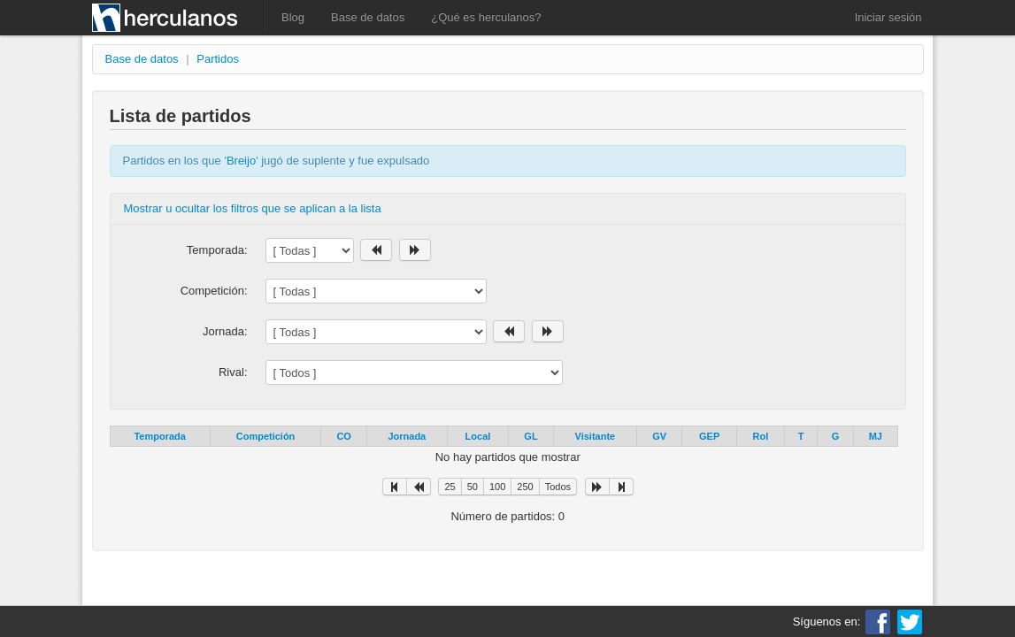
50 (472, 486)
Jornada (407, 436)
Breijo (241, 160)
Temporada (159, 436)
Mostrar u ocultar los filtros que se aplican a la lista (252, 208)
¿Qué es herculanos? (486, 17)
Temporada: (217, 250)
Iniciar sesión (888, 17)
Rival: (233, 372)
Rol (761, 436)
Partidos (217, 58)
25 (449, 486)
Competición (266, 436)
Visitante (595, 436)
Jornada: (225, 331)
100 (497, 486)
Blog (292, 17)
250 (525, 486)
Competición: (214, 290)
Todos (558, 486)
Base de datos (367, 17)
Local (478, 436)
